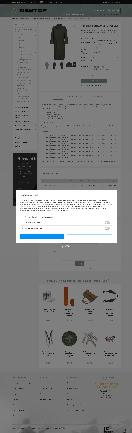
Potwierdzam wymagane (43, 237)
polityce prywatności (41, 204)
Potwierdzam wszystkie (89, 237)
